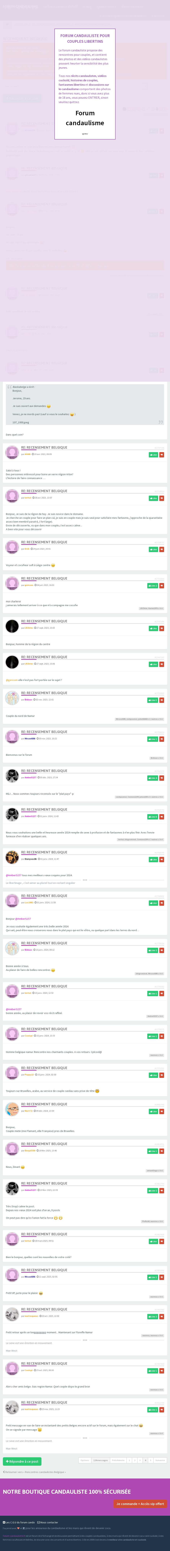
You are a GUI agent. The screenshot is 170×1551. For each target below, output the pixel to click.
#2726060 (159, 578)
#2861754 (159, 1183)
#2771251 (159, 1068)
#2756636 (159, 732)
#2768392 (159, 810)
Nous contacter (47, 1522)
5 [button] (150, 1460)
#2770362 (159, 986)
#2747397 (159, 657)
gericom (29, 585)
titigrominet (130, 839)
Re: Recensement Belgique (44, 447)
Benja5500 (30, 1150)
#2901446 (159, 1270)
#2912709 (159, 1403)
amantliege (152, 1170)
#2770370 (159, 1029)
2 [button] (134, 1460)
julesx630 (143, 797)
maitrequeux (31, 1316)
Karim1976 (153, 608)
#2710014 (159, 491)
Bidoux (28, 699)
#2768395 (159, 852)
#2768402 (159, 896)
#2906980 (159, 1309)
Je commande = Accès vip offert (140, 1504)
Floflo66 (146, 1221)
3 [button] (140, 1460)
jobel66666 (143, 719)
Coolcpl (28, 1035)
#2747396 (159, 621)
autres (155, 719)
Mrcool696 (120, 719)
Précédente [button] (118, 1460)
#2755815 (159, 693)
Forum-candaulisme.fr (14, 1535)
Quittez (85, 134)
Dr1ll (27, 548)
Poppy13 (29, 1074)
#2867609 (159, 1234)
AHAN (27, 454)
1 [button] (129, 1460)
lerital (28, 497)
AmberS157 (30, 777)
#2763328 (159, 771)
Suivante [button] (160, 1460)
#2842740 (159, 1104)
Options (85, 1460)
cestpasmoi (131, 719)
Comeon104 (133, 797)
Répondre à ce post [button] (22, 1461)
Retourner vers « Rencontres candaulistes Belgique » (34, 1472)
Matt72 (28, 1110)
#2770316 (159, 943)
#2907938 (159, 1364)
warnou (154, 1055)
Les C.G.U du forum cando (19, 1522)
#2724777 (159, 542)
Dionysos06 (30, 858)
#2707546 (159, 448)
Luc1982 (29, 902)
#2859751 (159, 1144)
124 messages (100, 1460)
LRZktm (143, 608)
